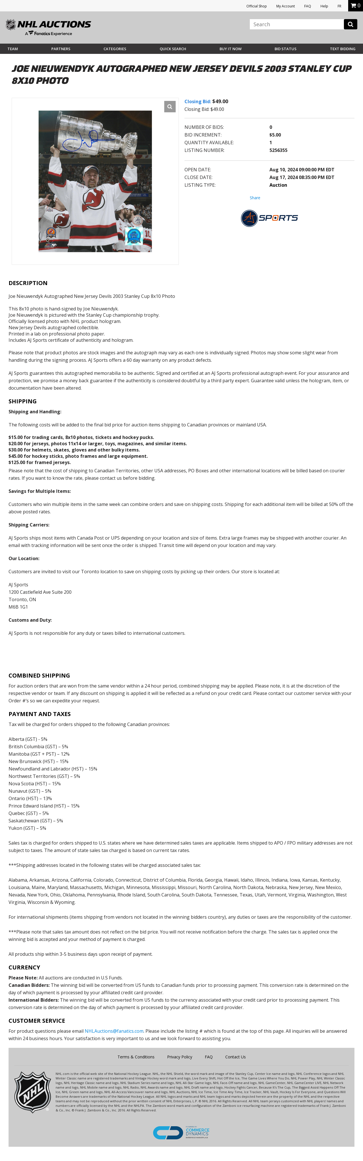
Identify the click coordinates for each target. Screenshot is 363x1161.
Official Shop (256, 6)
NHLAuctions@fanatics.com (114, 1031)
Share (255, 197)
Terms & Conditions (136, 1057)
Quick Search (173, 48)
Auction (278, 185)
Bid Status (286, 48)
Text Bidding (343, 48)
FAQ (307, 6)
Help (324, 6)
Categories (115, 48)
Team (12, 48)
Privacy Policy (179, 1057)
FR (339, 6)
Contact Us (235, 1057)
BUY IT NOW (231, 48)
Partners (60, 48)
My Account (285, 6)
